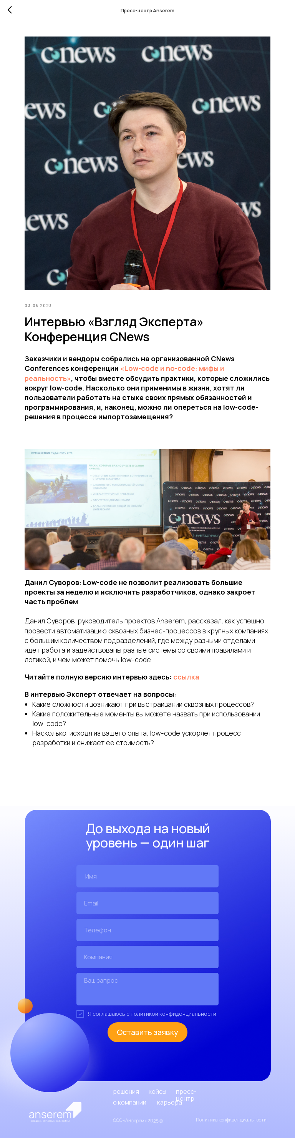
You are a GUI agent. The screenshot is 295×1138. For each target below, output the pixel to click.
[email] (147, 903)
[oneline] (147, 957)
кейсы (157, 1091)
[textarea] (147, 989)
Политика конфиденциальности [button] (231, 1119)
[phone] (147, 930)
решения (126, 1091)
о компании (129, 1102)
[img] (55, 1112)
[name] (147, 876)
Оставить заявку (147, 1032)
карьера (169, 1102)
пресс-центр (186, 1095)
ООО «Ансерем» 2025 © (138, 1120)
